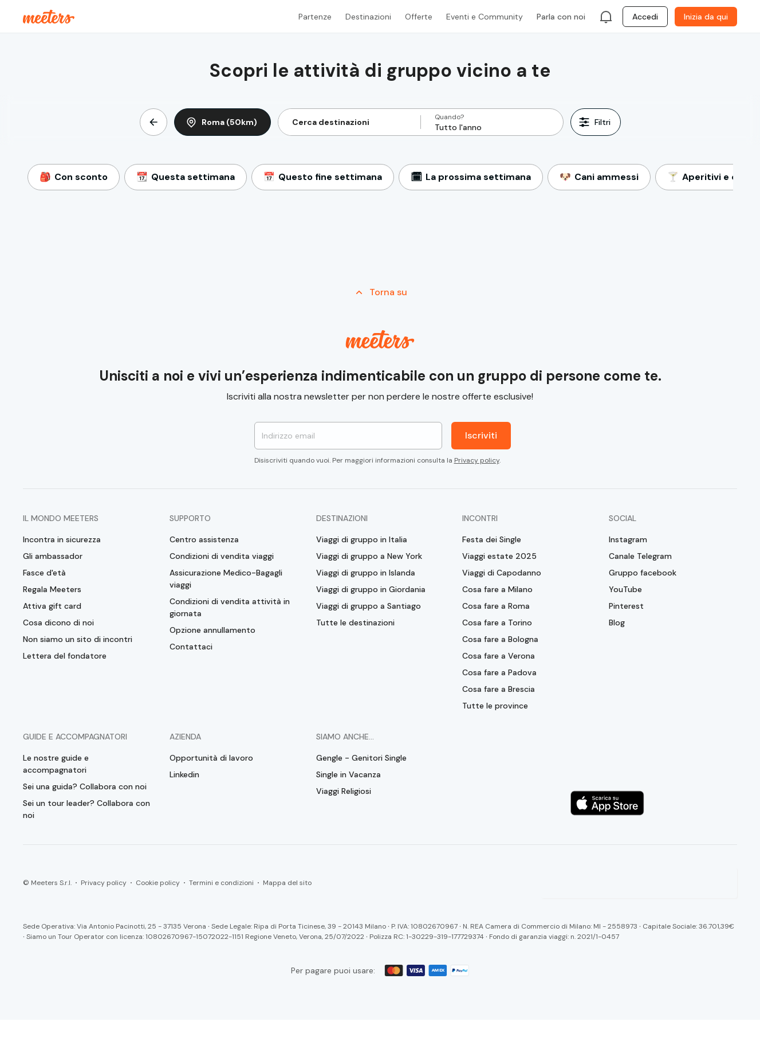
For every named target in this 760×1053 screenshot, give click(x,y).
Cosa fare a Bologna (500, 639)
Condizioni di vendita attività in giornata (230, 607)
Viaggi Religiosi (343, 791)
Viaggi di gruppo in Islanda (365, 572)
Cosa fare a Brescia (498, 689)
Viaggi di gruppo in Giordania (371, 589)
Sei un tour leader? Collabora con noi (86, 809)
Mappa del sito (287, 882)
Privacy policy (476, 460)
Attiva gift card (52, 606)
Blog (617, 622)
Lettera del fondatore (65, 656)
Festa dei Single (491, 539)
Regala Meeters (52, 589)
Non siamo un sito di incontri (77, 639)
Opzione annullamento (212, 630)
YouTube (625, 589)
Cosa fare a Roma (496, 606)
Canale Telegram (640, 556)
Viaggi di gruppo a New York (369, 556)
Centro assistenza (204, 539)
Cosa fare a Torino (497, 622)
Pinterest (626, 606)
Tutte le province (495, 705)
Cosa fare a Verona (498, 656)
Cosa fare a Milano (497, 589)
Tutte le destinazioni (355, 622)
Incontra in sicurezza (62, 539)
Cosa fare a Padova (499, 672)
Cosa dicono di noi (58, 622)
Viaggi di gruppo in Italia (361, 539)
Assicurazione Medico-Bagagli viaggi (226, 578)
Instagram (628, 539)
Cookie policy (158, 882)
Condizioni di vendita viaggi (222, 556)
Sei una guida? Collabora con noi (85, 786)
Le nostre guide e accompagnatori (56, 764)
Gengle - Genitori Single (361, 758)
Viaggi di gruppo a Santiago (368, 606)
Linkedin (184, 774)
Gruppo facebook (642, 572)
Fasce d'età (44, 572)
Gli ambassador (52, 556)
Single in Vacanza (348, 774)
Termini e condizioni (221, 882)
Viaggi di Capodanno (501, 572)
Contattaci (191, 646)
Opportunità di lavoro (211, 758)
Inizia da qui (706, 16)
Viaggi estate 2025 (499, 556)
